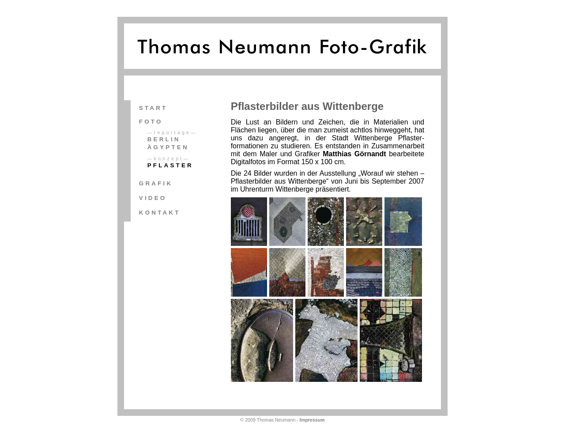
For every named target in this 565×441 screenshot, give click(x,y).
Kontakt (160, 212)
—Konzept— (168, 158)
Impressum (312, 419)
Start (153, 108)
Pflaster (170, 165)
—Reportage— (172, 132)
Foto (151, 121)
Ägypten (168, 147)
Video (153, 198)
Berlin (164, 139)
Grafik (156, 183)
